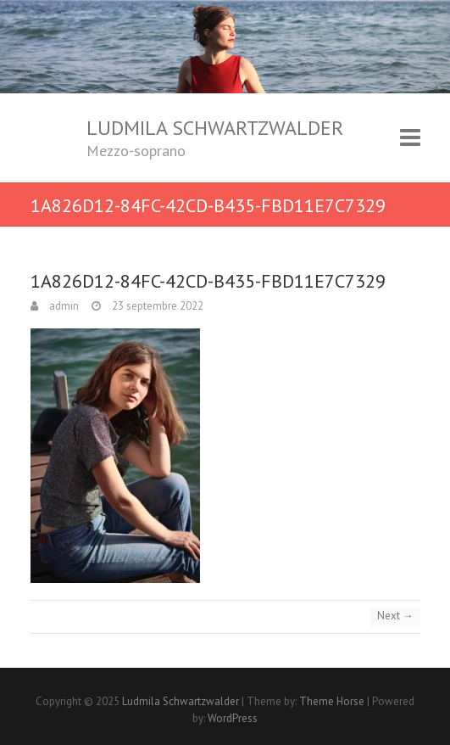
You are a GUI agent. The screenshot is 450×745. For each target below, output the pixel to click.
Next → (395, 615)
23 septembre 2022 (156, 306)
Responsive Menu (410, 138)
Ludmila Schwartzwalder (214, 128)
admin (63, 306)
